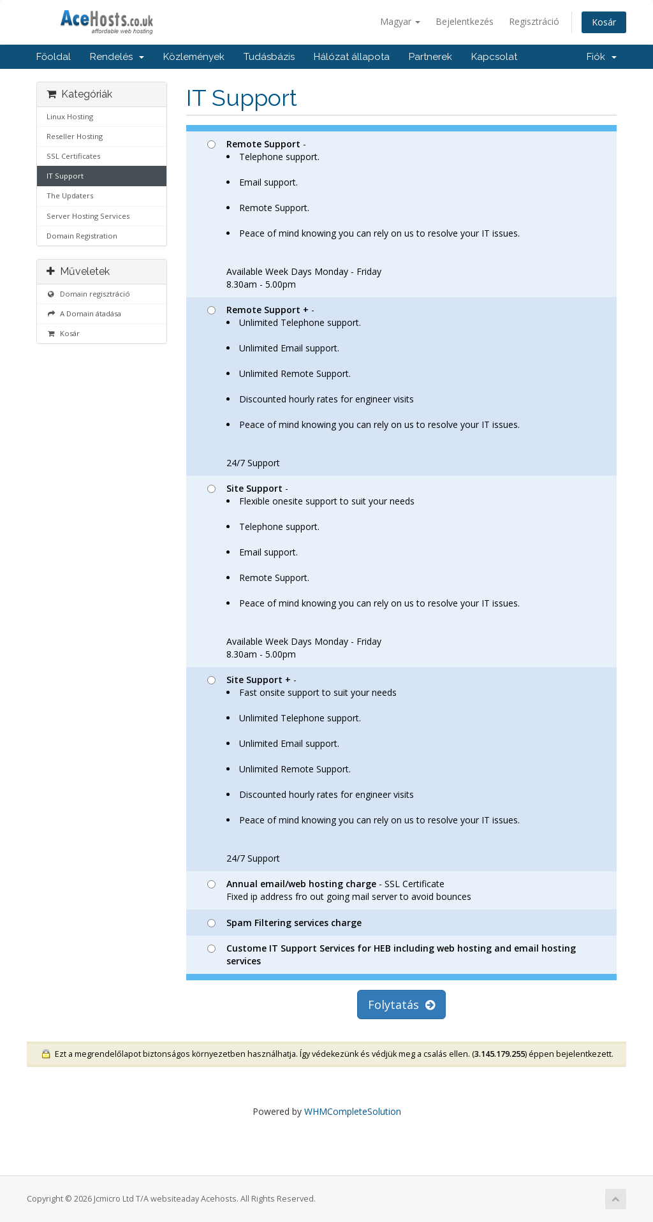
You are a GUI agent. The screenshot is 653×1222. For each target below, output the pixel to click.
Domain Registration (82, 235)
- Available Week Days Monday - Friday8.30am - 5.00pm (363, 214)
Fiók (602, 57)
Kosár (604, 22)
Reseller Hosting (75, 136)
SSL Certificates (73, 156)
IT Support (65, 175)
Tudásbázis (269, 57)
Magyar (400, 21)
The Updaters (70, 195)
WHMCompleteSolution (352, 1111)
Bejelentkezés (465, 21)
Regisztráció (534, 21)
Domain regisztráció (88, 293)
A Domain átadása (84, 313)
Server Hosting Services (88, 216)
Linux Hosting (70, 116)
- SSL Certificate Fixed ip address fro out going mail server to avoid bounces (339, 890)
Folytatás (401, 1004)
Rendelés (117, 57)
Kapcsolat (494, 57)
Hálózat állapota (352, 57)
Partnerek (430, 57)
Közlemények (193, 57)
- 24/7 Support (363, 386)
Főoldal (53, 57)
